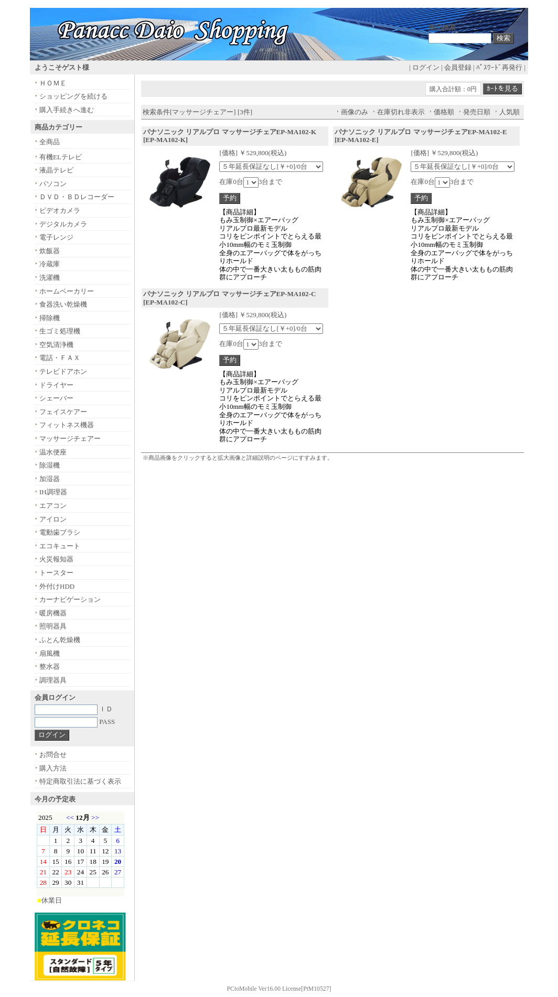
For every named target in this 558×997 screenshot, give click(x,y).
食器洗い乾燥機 (63, 304)
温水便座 (53, 452)
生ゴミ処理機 (59, 331)
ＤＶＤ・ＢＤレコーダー (76, 197)
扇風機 (49, 653)
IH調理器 (53, 492)
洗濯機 (49, 277)
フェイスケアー (63, 412)
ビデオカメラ (59, 210)
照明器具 (53, 626)
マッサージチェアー (70, 438)
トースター (56, 573)
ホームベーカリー (66, 291)
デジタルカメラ (63, 224)
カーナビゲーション (70, 599)
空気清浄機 (56, 345)
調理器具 (53, 680)
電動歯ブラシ (59, 532)
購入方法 (53, 768)
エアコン (53, 506)
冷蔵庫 (49, 264)
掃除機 (49, 318)
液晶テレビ (56, 170)
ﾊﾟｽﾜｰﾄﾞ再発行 (499, 67)
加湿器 (49, 479)
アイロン (53, 519)
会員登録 (457, 67)
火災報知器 (56, 559)
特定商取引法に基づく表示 (80, 781)
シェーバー (56, 398)
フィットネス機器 (66, 425)
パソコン (53, 184)
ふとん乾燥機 (59, 640)
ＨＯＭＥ (53, 83)
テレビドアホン (63, 371)
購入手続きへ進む (66, 110)
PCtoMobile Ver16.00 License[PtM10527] (279, 988)
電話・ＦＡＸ (59, 358)
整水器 (49, 666)
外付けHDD (56, 586)
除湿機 (49, 465)
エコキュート (59, 546)
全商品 (49, 142)
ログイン (425, 67)
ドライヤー (56, 385)
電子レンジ (56, 237)
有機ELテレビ (60, 157)
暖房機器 (53, 613)
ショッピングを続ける (73, 96)
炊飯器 (49, 251)
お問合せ (53, 754)
